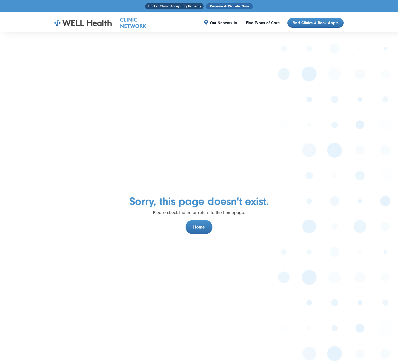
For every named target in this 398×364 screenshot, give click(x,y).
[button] (224, 23)
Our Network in (223, 23)
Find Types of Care (263, 23)
